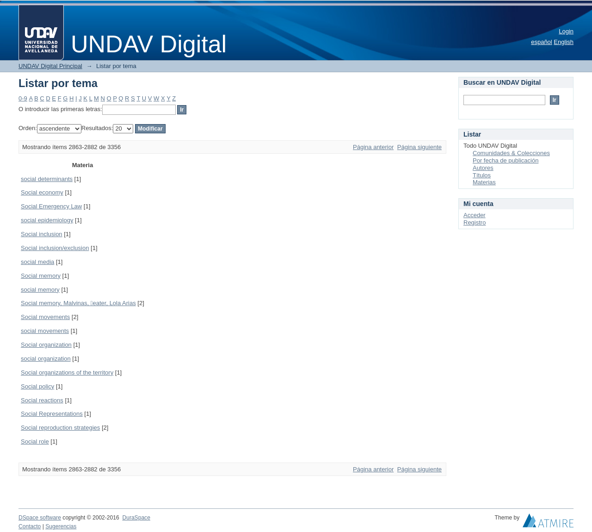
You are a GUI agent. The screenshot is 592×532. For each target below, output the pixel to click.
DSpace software (39, 517)
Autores (483, 167)
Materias (484, 182)
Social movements (45, 316)
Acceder (474, 215)
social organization (46, 358)
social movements (45, 330)
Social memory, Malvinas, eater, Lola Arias (78, 303)
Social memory (41, 275)
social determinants (47, 178)
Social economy (42, 192)
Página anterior (373, 147)
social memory (40, 289)
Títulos (482, 175)
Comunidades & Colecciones (511, 153)
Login (566, 31)
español (541, 41)
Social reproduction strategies (60, 427)
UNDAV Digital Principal (50, 66)
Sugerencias (60, 526)
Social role (35, 441)
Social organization (46, 344)
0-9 (22, 98)
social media (37, 261)
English (564, 41)
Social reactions (42, 400)
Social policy (37, 386)
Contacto (29, 526)
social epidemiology (47, 220)
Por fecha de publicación (505, 160)
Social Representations (52, 413)
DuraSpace (136, 517)
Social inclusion (41, 234)
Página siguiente (419, 147)
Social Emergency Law (51, 206)
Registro (474, 222)
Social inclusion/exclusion (55, 247)
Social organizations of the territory (67, 372)
